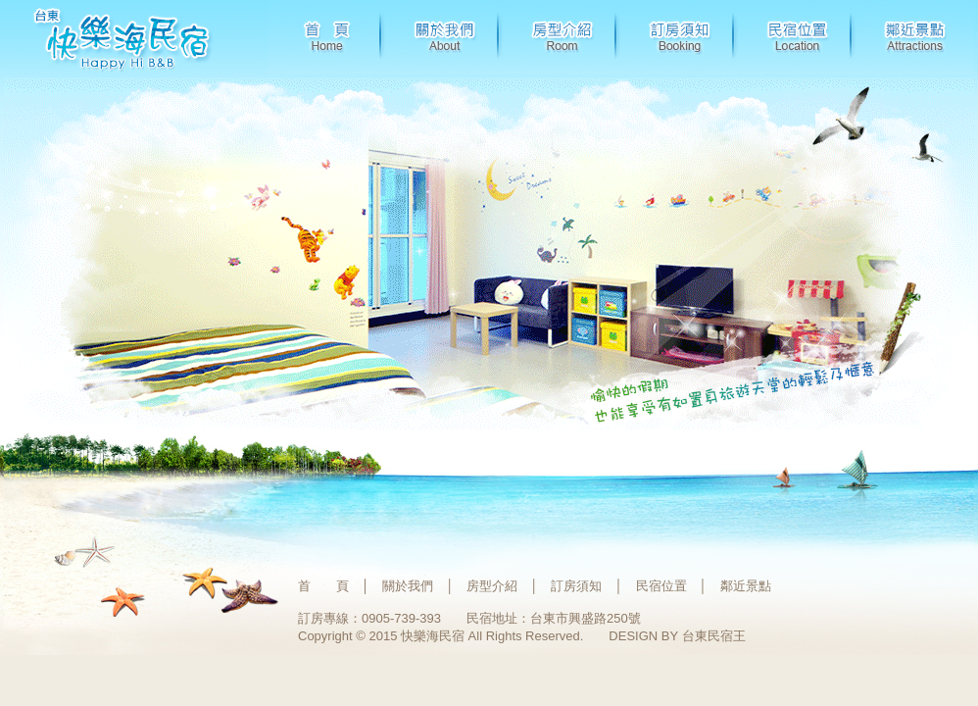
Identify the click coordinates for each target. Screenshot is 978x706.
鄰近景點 (745, 586)
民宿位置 (661, 586)
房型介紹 (491, 586)
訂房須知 (576, 586)
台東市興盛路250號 (585, 618)
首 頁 (323, 586)
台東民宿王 (714, 636)
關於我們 (407, 586)
